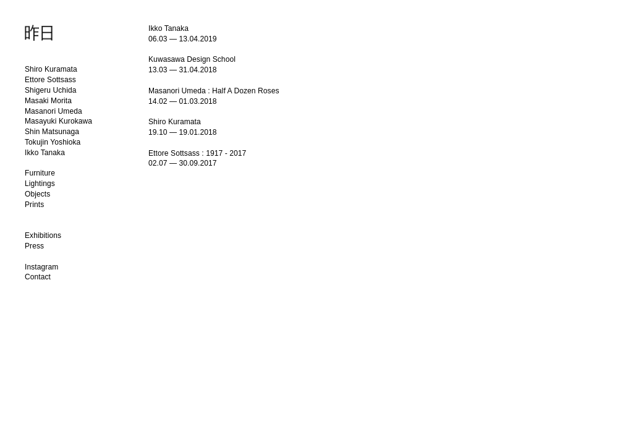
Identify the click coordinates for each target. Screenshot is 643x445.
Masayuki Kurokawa (58, 121)
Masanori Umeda (53, 111)
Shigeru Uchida (50, 90)
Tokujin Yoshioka (52, 142)
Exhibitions (43, 235)
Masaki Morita (48, 100)
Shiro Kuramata (51, 69)
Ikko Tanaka (45, 152)
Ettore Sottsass (50, 79)
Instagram (41, 267)
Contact (38, 277)
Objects (37, 194)
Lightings (40, 183)
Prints (34, 204)
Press (34, 246)
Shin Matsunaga (52, 131)
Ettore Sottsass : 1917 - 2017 (197, 153)
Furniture (40, 173)
